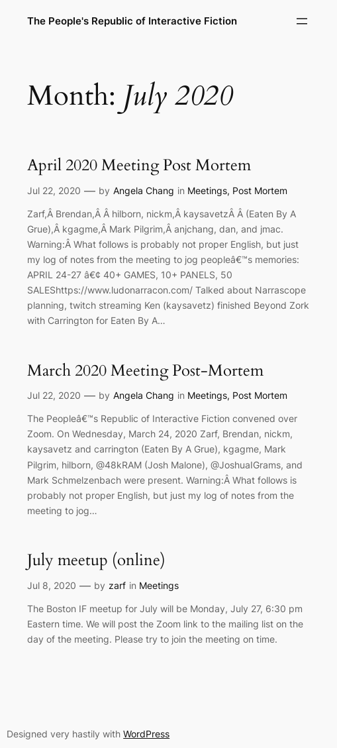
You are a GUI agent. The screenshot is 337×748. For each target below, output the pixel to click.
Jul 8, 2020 (51, 585)
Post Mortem (259, 190)
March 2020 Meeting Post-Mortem (145, 371)
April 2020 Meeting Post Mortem (139, 165)
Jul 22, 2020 (54, 190)
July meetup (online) (96, 560)
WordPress (146, 733)
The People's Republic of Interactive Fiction (132, 21)
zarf (117, 585)
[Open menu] (302, 21)
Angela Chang (143, 190)
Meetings (207, 190)
